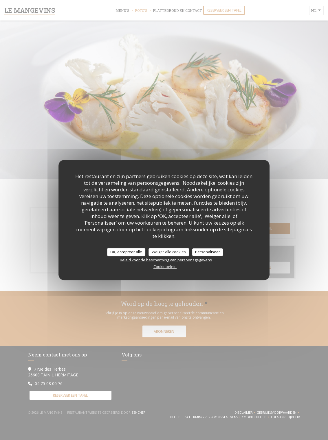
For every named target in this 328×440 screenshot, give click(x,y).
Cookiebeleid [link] (165, 266)
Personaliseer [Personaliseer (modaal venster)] (207, 251)
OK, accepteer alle (126, 251)
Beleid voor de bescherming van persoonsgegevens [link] (166, 259)
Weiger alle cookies (169, 251)
